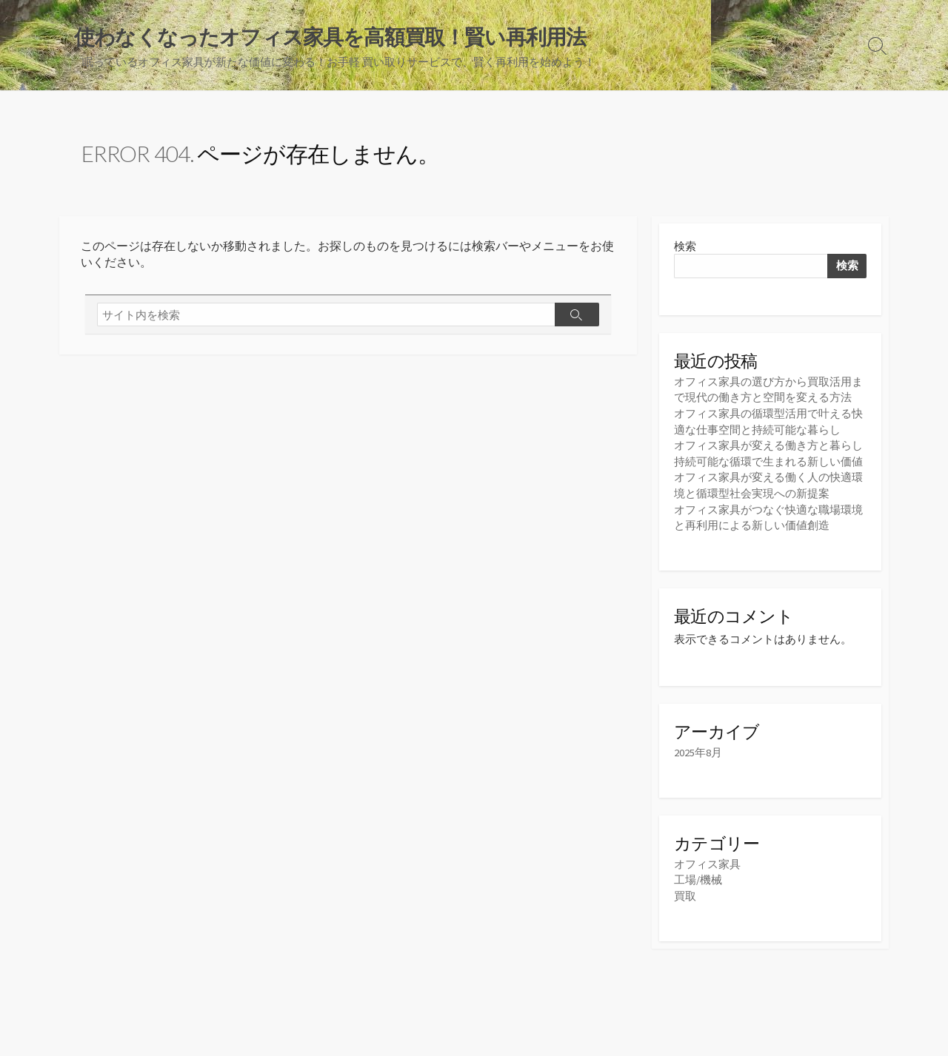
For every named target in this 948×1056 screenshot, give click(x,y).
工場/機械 (698, 877)
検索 (685, 247)
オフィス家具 (707, 861)
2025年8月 (698, 750)
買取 (685, 892)
